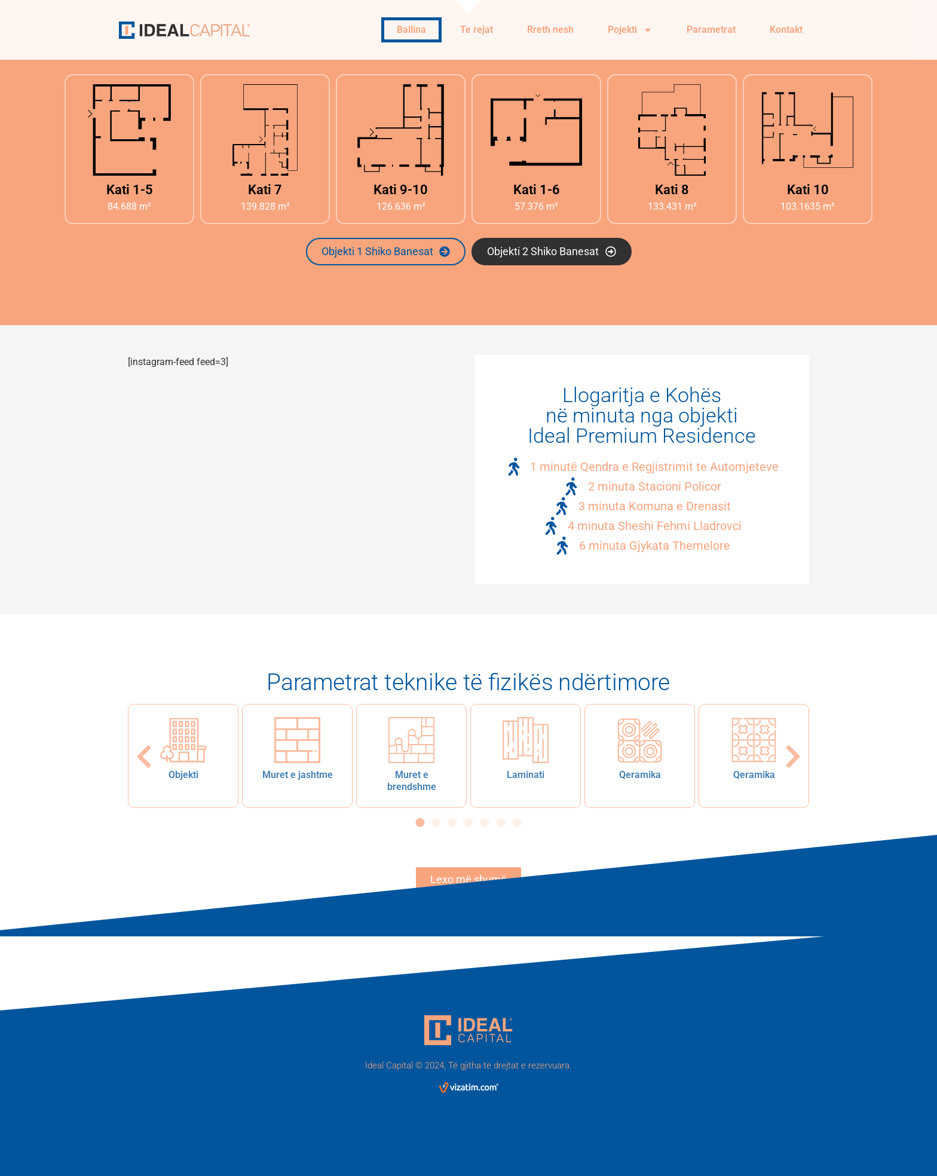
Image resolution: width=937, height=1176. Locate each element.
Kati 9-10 (400, 189)
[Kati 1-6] (536, 130)
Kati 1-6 (536, 189)
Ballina (411, 29)
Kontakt (786, 29)
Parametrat (711, 29)
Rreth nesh (550, 29)
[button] (144, 756)
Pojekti (630, 30)
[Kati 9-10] (400, 130)
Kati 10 (808, 189)
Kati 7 (265, 189)
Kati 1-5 (129, 189)
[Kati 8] (672, 130)
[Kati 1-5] (129, 130)
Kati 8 (672, 189)
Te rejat (476, 29)
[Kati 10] (807, 130)
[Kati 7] (265, 130)
